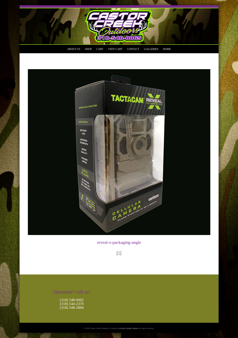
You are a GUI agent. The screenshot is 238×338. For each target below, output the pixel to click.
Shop (88, 49)
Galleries (151, 49)
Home (167, 49)
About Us (73, 49)
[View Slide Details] (119, 25)
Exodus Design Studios (128, 328)
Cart (99, 49)
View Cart (115, 49)
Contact (133, 49)
